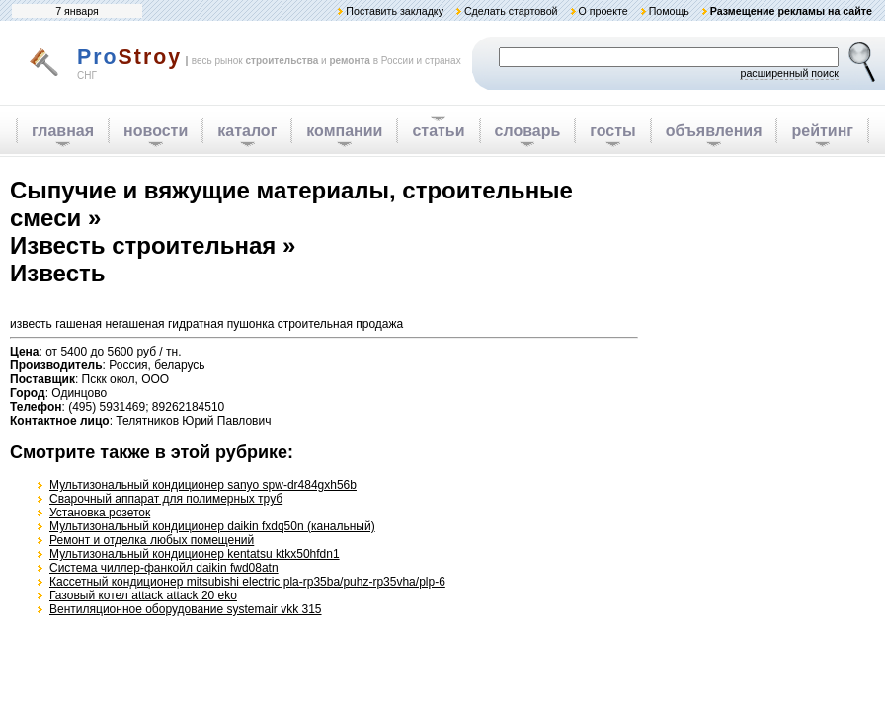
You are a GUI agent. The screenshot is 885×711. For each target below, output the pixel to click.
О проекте (602, 11)
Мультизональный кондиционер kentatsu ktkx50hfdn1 (194, 554)
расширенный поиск (789, 73)
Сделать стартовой (511, 11)
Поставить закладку (394, 11)
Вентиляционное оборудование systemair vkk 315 (185, 609)
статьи (438, 130)
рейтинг (822, 130)
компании (344, 130)
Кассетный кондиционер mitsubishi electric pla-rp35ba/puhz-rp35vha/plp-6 (247, 582)
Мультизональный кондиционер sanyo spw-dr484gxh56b (203, 485)
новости (155, 130)
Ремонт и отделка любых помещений (151, 540)
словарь (528, 130)
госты (612, 130)
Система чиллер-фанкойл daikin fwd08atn (164, 568)
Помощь (669, 11)
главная (63, 130)
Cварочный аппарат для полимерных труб (165, 499)
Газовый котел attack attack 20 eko (143, 595)
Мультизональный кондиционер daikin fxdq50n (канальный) (212, 526)
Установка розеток (99, 512)
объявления (714, 130)
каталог (247, 130)
